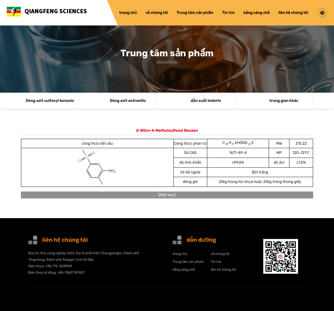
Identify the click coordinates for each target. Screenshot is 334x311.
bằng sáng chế (257, 12)
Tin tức (228, 12)
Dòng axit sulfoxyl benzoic (50, 100)
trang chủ (128, 12)
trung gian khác (283, 100)
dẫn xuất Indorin (206, 100)
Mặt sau (167, 195)
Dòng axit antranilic (128, 100)
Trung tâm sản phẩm (195, 12)
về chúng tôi (157, 12)
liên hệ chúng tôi (293, 12)
